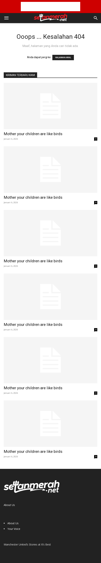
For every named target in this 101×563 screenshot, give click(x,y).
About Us (9, 505)
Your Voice (13, 529)
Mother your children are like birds (33, 134)
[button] (6, 18)
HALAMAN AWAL (63, 57)
